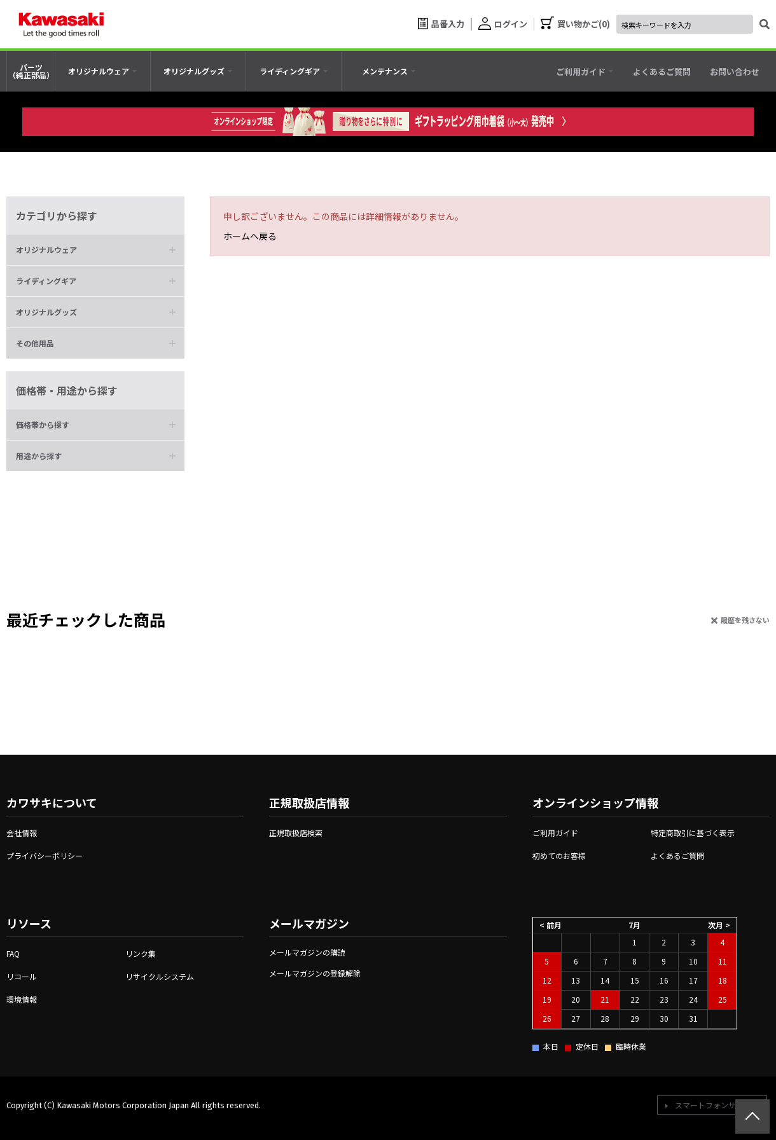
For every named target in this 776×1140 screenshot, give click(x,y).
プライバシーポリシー (44, 855)
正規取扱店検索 (295, 832)
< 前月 (550, 924)
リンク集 (140, 953)
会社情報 (21, 832)
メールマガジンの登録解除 (315, 973)
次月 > (719, 924)
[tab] (102, 71)
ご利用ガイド (555, 832)
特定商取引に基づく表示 (693, 832)
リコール (21, 976)
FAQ (13, 953)
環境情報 (21, 999)
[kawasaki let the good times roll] (61, 24)
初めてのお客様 (559, 855)
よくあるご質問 (677, 855)
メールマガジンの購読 (307, 952)
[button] (95, 250)
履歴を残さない (745, 620)
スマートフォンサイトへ (717, 1104)
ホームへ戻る (250, 236)
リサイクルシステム (159, 976)
